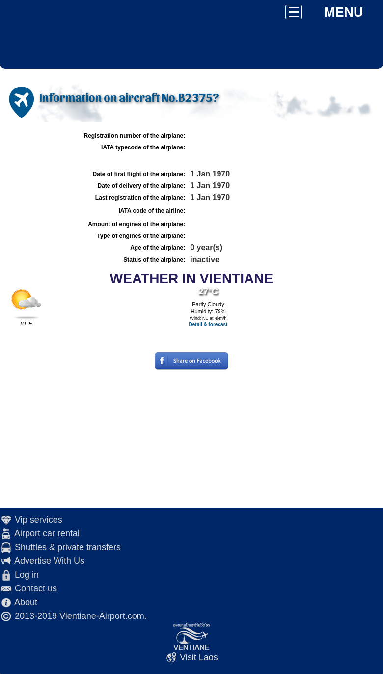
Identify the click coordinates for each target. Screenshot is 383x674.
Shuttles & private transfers (68, 547)
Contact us (36, 588)
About (25, 602)
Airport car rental (47, 533)
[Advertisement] (191, 439)
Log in (27, 575)
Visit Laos (199, 657)
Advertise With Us (49, 561)
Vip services (38, 520)
